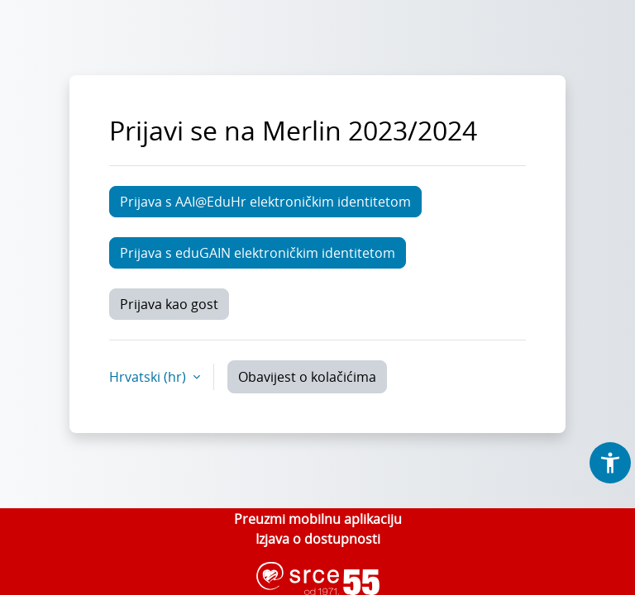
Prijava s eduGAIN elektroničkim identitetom (257, 253)
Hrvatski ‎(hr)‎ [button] (149, 377)
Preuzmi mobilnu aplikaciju (318, 519)
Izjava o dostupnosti (317, 539)
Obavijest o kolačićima (307, 377)
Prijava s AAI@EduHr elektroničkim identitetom (265, 202)
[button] (610, 462)
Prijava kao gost (169, 304)
